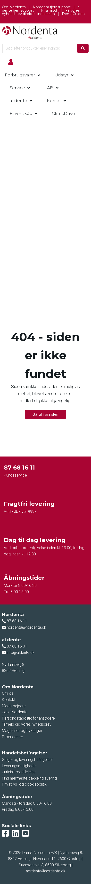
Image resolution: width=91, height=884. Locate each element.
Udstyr (61, 75)
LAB (49, 87)
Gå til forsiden (45, 414)
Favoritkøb (21, 113)
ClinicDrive (63, 113)
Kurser (54, 100)
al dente (18, 100)
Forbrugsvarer (20, 75)
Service (17, 87)
